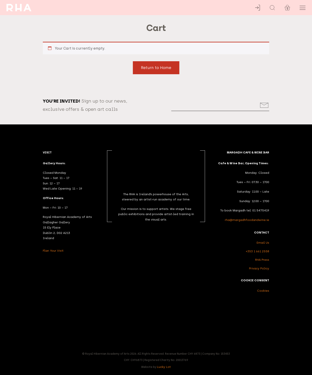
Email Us (263, 242)
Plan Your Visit (53, 250)
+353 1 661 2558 (257, 251)
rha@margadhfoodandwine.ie (247, 220)
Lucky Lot (164, 367)
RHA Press (262, 259)
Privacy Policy (259, 268)
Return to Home (156, 67)
